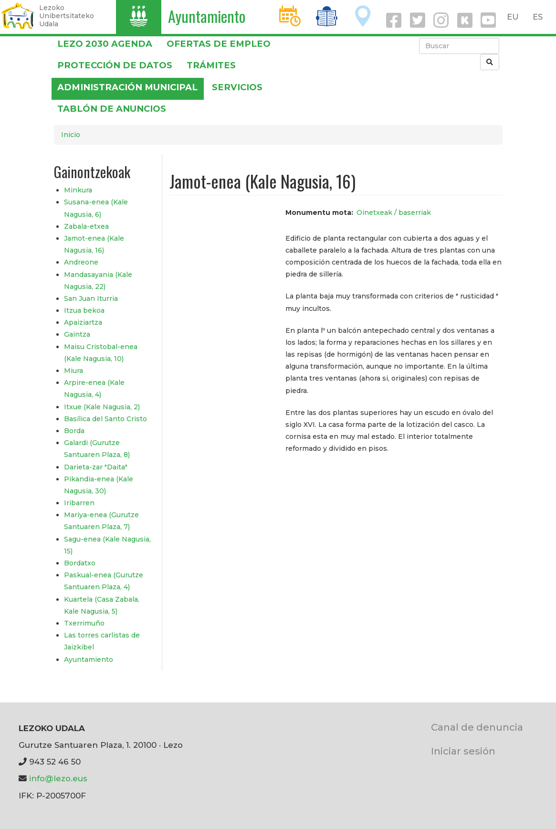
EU (513, 16)
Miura (73, 370)
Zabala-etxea (86, 226)
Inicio (70, 134)
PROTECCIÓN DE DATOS (114, 65)
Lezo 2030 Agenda (104, 43)
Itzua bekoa (84, 310)
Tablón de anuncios (111, 108)
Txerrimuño (84, 623)
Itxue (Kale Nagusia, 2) (102, 407)
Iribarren (79, 503)
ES (538, 16)
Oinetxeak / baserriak (394, 212)
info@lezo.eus (58, 778)
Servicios (237, 87)
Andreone (81, 262)
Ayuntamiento (206, 16)
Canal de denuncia (477, 727)
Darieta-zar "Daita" (95, 467)
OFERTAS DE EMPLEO (219, 43)
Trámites (211, 65)
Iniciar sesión (463, 751)
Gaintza (77, 334)
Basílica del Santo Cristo (105, 418)
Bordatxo (79, 563)
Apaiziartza (83, 322)
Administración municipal (127, 87)
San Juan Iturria (91, 298)
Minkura (78, 190)
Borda (74, 430)
